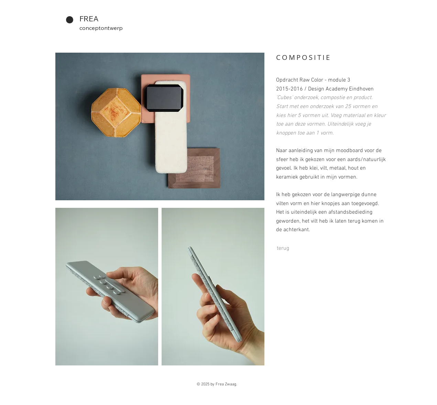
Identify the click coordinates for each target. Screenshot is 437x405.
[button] (106, 286)
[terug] (283, 248)
